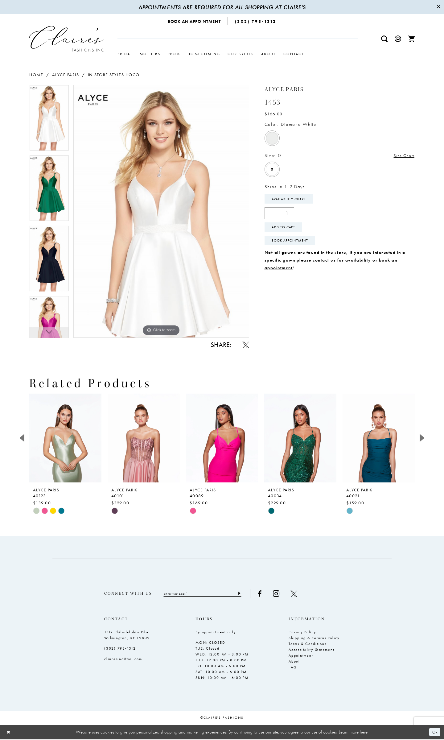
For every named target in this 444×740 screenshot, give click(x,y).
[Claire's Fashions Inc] (66, 39)
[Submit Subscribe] (248, 594)
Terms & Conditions (308, 644)
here (364, 733)
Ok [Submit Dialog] (434, 733)
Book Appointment (292, 244)
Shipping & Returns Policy (314, 638)
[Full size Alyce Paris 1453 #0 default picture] (161, 211)
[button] (398, 39)
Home (36, 74)
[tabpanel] (49, 120)
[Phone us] (255, 21)
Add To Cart (285, 229)
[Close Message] (438, 7)
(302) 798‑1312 (120, 649)
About (294, 661)
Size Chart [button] (402, 156)
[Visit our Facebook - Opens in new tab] (269, 594)
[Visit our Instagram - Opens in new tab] (285, 594)
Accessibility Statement (311, 650)
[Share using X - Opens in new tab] (245, 344)
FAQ (293, 667)
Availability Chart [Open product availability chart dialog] (290, 200)
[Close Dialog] (9, 732)
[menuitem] (194, 21)
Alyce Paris (65, 74)
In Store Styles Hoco (114, 74)
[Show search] (384, 39)
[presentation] (65, 438)
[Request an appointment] (194, 21)
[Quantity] (279, 215)
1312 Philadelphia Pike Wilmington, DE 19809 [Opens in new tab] (127, 635)
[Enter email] (207, 594)
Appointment (301, 656)
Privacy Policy (302, 632)
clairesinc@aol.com (123, 659)
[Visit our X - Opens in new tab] (303, 594)
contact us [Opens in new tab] (324, 264)
